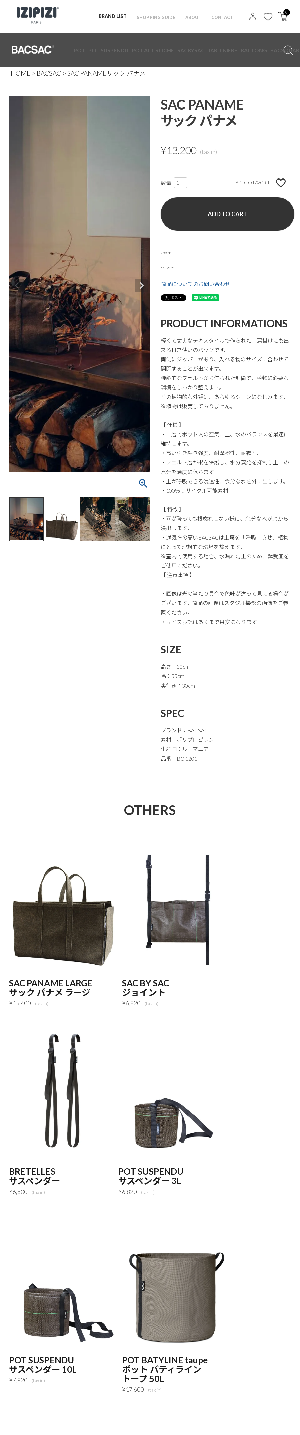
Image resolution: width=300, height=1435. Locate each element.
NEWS (178, 1414)
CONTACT (221, 16)
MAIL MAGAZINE (36, 1423)
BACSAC (49, 73)
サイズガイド (177, 251)
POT (76, 50)
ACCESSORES (212, 50)
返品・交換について (185, 266)
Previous (17, 285)
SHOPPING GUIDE (150, 16)
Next (141, 285)
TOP (22, 1414)
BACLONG (162, 50)
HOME (20, 73)
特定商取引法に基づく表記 (126, 1414)
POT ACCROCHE (111, 50)
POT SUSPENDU (90, 50)
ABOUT (190, 16)
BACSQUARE (179, 50)
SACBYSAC (129, 50)
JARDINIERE (147, 50)
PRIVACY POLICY (62, 1414)
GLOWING (194, 50)
